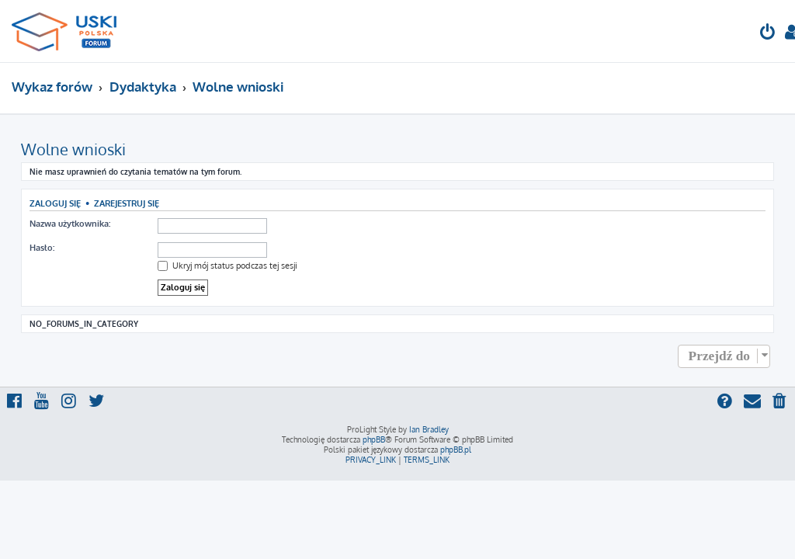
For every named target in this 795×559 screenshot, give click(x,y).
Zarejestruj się (126, 203)
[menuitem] (768, 33)
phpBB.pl (455, 449)
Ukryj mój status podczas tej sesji (227, 265)
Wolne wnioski (73, 149)
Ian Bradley (429, 429)
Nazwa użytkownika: (70, 223)
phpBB (374, 439)
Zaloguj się (55, 203)
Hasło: (42, 247)
